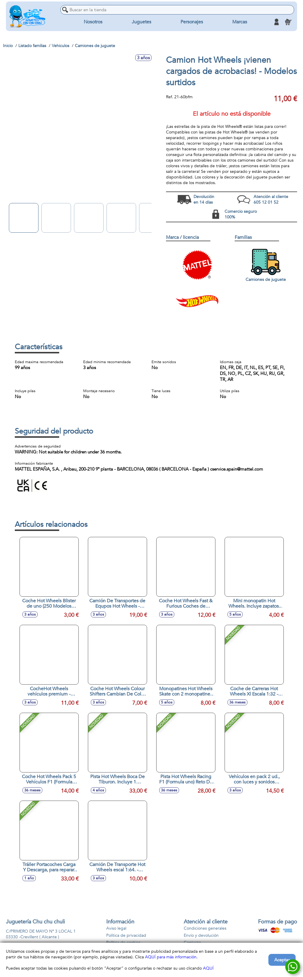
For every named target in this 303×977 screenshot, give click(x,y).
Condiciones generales (205, 928)
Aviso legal (116, 928)
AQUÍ (208, 968)
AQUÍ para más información (170, 957)
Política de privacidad (126, 935)
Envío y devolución (201, 935)
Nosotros (93, 22)
